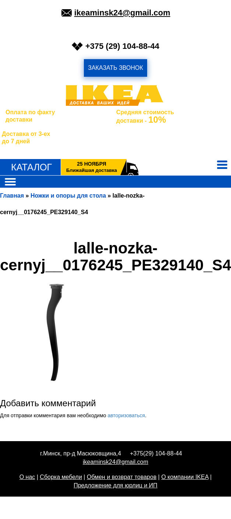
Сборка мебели (61, 477)
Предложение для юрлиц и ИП (115, 485)
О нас (27, 477)
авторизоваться (126, 415)
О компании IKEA (184, 477)
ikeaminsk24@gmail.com (122, 12)
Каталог (31, 167)
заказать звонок (115, 68)
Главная (12, 195)
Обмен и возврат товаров (121, 477)
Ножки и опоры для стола (68, 195)
